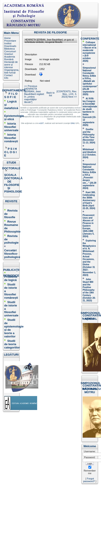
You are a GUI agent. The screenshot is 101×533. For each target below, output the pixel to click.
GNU (73, 123)
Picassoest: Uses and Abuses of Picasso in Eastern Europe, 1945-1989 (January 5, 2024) (89, 226)
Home (7, 38)
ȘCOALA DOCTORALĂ (13, 175)
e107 (41, 123)
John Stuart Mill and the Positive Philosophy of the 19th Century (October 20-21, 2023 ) (89, 290)
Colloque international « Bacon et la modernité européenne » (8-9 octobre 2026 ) (89, 51)
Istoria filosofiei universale (11, 127)
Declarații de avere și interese (11, 65)
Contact (8, 75)
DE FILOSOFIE (12, 183)
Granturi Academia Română (9, 57)
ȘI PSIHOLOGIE (13, 190)
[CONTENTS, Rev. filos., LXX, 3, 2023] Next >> (67, 94)
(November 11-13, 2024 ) (89, 136)
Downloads (10, 46)
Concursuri (10, 51)
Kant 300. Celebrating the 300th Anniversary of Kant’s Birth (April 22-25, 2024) (89, 200)
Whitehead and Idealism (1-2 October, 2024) (89, 153)
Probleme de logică (10, 278)
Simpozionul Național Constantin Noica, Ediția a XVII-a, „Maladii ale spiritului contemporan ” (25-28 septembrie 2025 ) (90, 81)
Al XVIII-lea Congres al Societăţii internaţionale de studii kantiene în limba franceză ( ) (90, 111)
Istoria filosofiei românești (11, 138)
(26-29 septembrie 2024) (89, 185)
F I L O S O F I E (10, 95)
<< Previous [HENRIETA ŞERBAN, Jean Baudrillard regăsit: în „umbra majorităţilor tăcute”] (34, 94)
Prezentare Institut (10, 42)
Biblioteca (9, 48)
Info (6, 78)
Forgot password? (89, 480)
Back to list (50, 94)
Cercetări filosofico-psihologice (12, 252)
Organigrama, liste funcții (11, 71)
